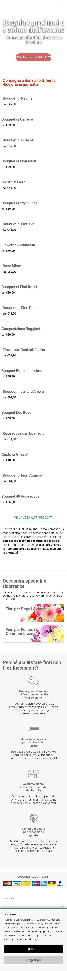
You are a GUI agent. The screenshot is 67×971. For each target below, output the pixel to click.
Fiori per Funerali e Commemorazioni (22, 631)
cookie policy (37, 923)
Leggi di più (33, 960)
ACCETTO (34, 949)
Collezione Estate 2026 (33, 57)
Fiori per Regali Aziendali (27, 609)
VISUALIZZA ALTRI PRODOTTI (33, 517)
